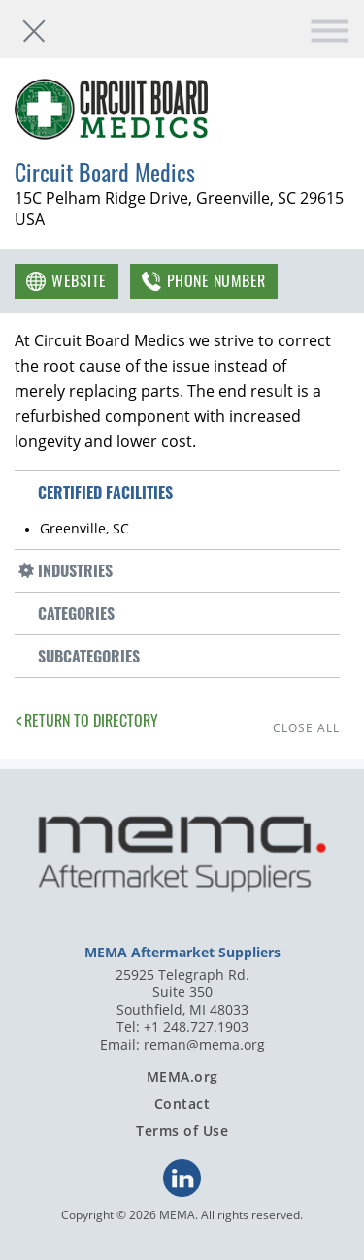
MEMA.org (182, 1076)
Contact (182, 1103)
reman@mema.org (204, 1044)
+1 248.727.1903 (196, 1027)
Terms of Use (182, 1130)
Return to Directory (91, 719)
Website (79, 280)
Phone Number (216, 280)
